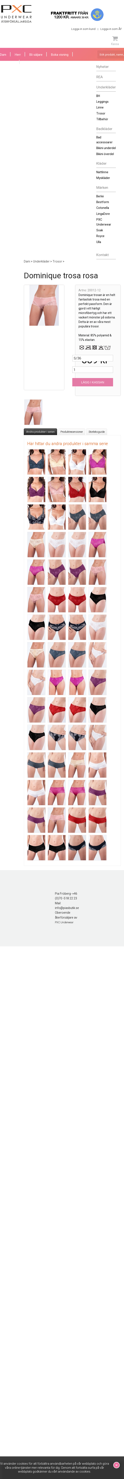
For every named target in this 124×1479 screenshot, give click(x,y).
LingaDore (103, 214)
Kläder (101, 163)
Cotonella (102, 208)
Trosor (100, 113)
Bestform (102, 202)
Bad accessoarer (104, 139)
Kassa (115, 40)
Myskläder (103, 178)
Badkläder (104, 129)
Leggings (102, 102)
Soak (99, 230)
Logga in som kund (83, 29)
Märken (102, 187)
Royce (100, 236)
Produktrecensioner (71, 432)
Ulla (98, 242)
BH (98, 96)
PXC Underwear (103, 222)
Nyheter (102, 66)
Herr (18, 55)
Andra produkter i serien (40, 432)
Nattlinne (102, 172)
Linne (100, 107)
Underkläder (106, 87)
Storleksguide (97, 432)
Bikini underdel (106, 148)
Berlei (100, 196)
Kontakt (102, 255)
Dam (3, 55)
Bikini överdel (105, 154)
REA (99, 77)
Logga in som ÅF (111, 29)
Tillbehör (102, 119)
